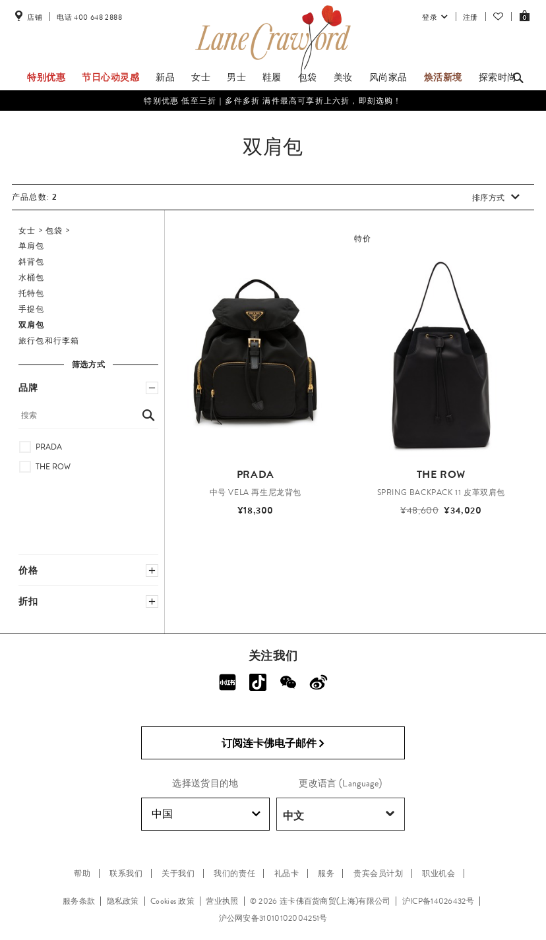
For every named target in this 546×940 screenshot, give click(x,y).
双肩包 (31, 325)
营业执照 (222, 901)
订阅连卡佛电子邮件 (273, 743)
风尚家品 (388, 77)
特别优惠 (46, 77)
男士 (236, 77)
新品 (165, 77)
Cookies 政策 (172, 901)
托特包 (31, 293)
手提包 (31, 309)
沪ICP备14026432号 (438, 901)
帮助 (82, 873)
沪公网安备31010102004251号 (273, 918)
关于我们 (178, 873)
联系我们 (125, 873)
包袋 (307, 77)
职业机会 (438, 873)
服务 (326, 873)
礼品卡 (286, 873)
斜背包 (31, 262)
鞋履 (272, 77)
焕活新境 (443, 77)
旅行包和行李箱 (48, 341)
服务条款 (79, 901)
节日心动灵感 (111, 77)
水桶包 (31, 277)
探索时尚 (498, 77)
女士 (200, 77)
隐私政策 (123, 901)
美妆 (343, 77)
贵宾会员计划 (378, 873)
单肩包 (31, 246)
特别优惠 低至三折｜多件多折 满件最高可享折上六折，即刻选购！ (273, 101)
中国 (206, 814)
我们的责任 (234, 873)
